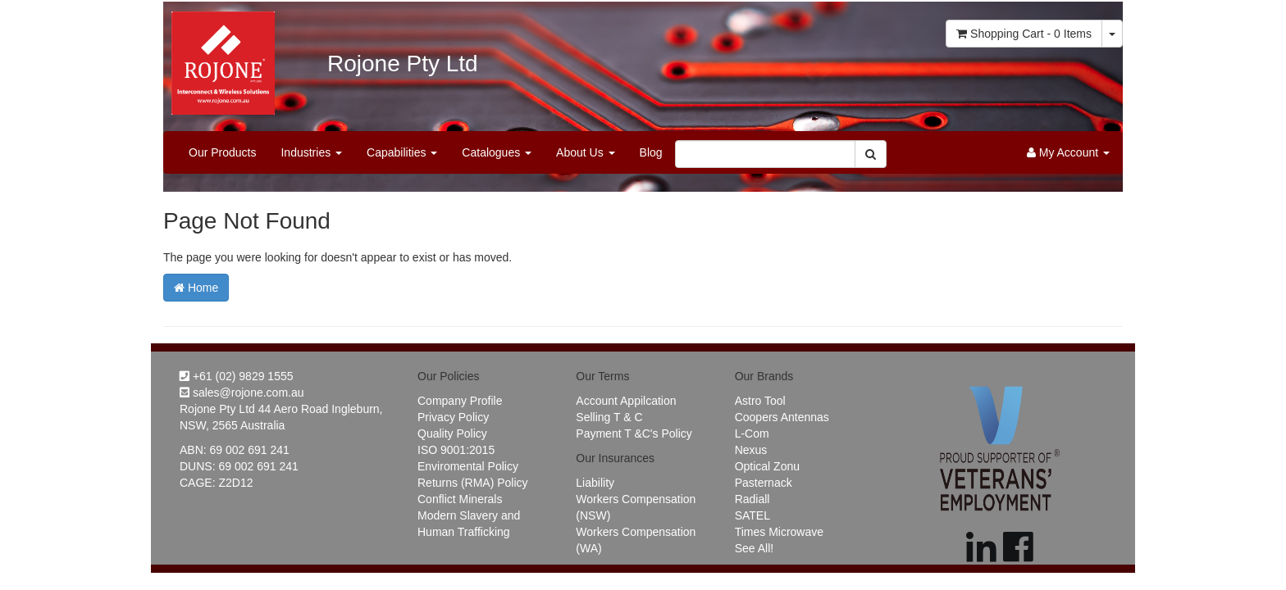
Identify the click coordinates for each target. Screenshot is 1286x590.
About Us (585, 152)
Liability (595, 482)
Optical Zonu (767, 466)
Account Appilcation (626, 400)
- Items (1024, 33)
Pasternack (763, 482)
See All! (754, 548)
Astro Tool (760, 400)
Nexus (751, 449)
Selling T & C (609, 417)
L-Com (752, 433)
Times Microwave (779, 531)
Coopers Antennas (782, 417)
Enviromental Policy (467, 466)
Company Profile (460, 400)
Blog (651, 152)
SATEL (752, 515)
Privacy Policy (453, 417)
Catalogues (496, 152)
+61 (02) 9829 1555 (237, 376)
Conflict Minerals (459, 499)
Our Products (222, 152)
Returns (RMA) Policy (472, 482)
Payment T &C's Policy (633, 433)
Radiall (752, 499)
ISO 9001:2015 (456, 449)
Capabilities (402, 152)
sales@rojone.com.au (242, 392)
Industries (311, 152)
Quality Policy (452, 433)
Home (196, 287)
